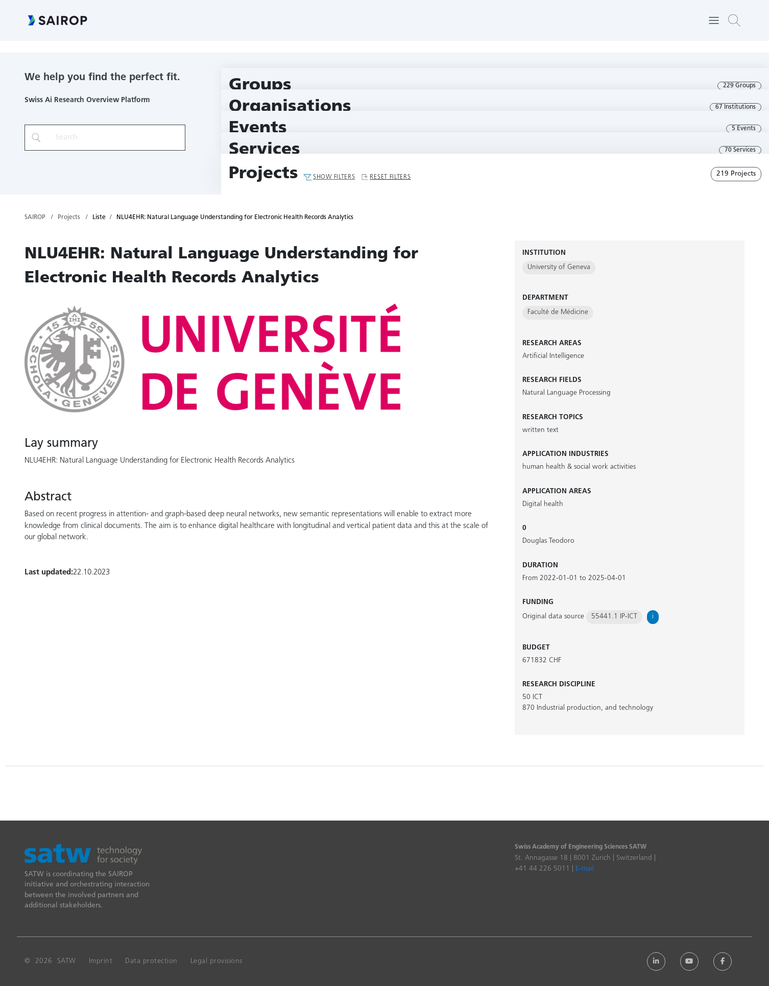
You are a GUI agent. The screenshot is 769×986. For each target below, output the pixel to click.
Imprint (101, 961)
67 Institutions (735, 107)
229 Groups (739, 86)
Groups (260, 85)
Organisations (290, 107)
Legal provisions (216, 961)
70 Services (740, 150)
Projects (263, 173)
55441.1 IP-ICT (614, 616)
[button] (734, 20)
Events (258, 128)
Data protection (151, 961)
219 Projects (736, 174)
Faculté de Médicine (557, 312)
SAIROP (35, 217)
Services (264, 149)
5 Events (744, 129)
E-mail (584, 868)
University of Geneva (558, 267)
